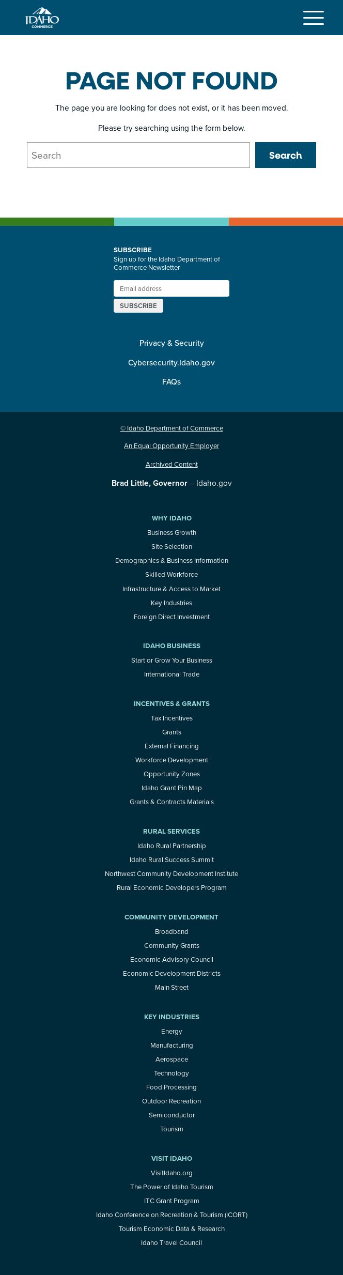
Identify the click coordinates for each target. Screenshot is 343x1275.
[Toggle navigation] (313, 17)
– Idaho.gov (172, 482)
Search (285, 155)
